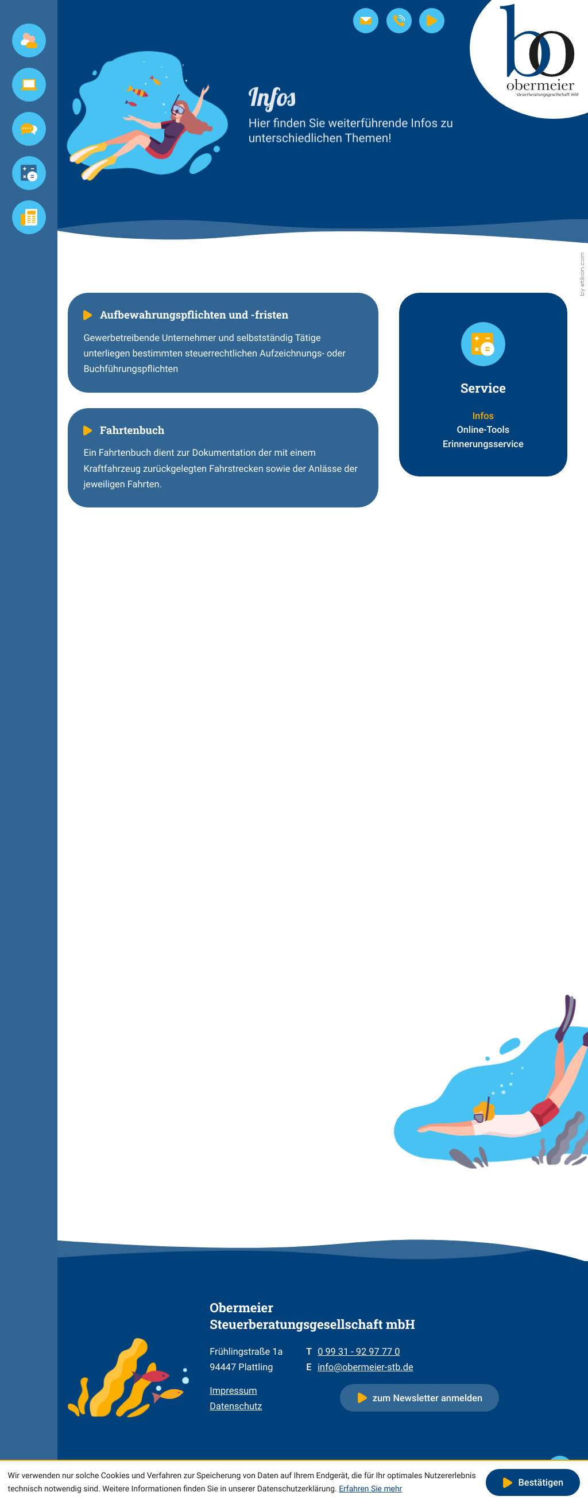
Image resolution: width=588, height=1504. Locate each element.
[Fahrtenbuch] (223, 457)
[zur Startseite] (529, 59)
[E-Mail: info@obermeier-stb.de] (365, 20)
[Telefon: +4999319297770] (359, 1351)
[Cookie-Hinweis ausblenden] (533, 1483)
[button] (399, 20)
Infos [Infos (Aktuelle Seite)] (483, 415)
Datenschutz (236, 1406)
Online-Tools (483, 429)
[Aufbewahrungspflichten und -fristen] (223, 342)
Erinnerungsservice (483, 444)
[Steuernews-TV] (431, 20)
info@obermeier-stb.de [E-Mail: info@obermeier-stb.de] (365, 1367)
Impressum (233, 1390)
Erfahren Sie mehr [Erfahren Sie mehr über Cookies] (370, 1489)
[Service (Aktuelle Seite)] (29, 173)
